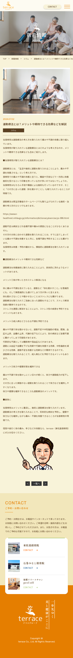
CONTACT (52, 7)
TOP (4, 58)
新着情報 (15, 58)
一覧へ (36, 483)
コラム (26, 58)
